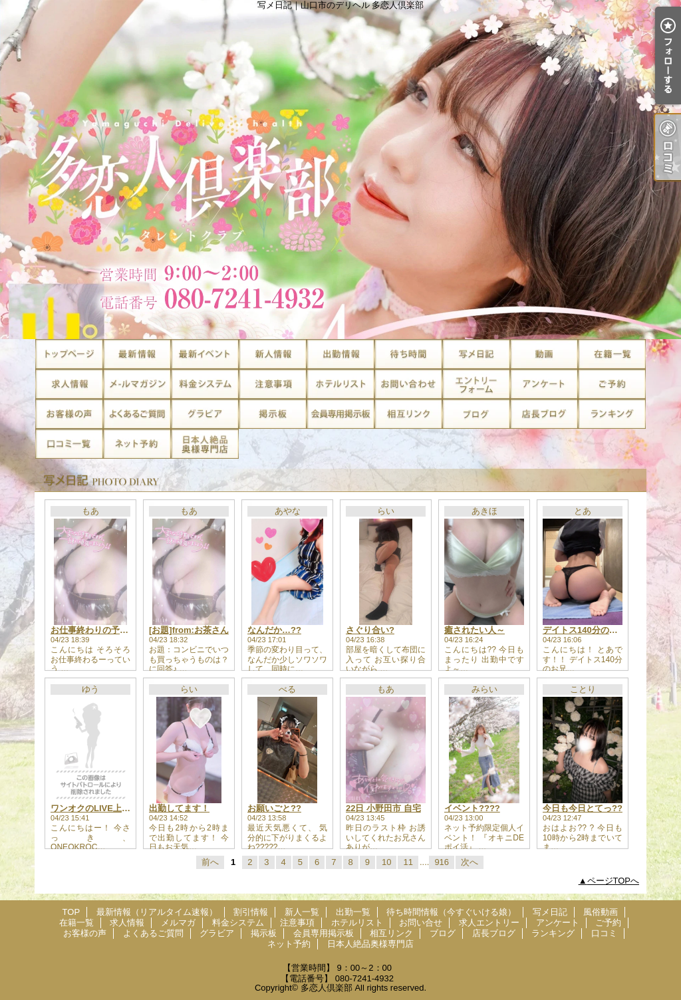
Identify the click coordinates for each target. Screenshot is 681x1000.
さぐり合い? (370, 630)
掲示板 (273, 414)
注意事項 (273, 384)
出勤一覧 (340, 354)
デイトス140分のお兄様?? (594, 630)
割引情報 (205, 354)
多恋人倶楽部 (326, 988)
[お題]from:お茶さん (189, 630)
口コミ (69, 444)
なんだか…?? (274, 630)
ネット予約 (137, 444)
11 (407, 862)
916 (441, 862)
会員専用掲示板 (340, 414)
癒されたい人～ (474, 630)
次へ (469, 862)
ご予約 (612, 384)
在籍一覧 (612, 354)
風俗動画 (544, 354)
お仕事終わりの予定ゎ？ (98, 630)
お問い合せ (408, 384)
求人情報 (69, 384)
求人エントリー (476, 384)
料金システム (205, 384)
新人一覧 (273, 354)
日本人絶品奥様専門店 (205, 444)
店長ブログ (544, 414)
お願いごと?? (274, 808)
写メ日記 (476, 354)
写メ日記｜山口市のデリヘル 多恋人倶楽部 (340, 169)
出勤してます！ (179, 808)
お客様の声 (69, 414)
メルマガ (137, 384)
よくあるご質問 (137, 414)
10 (386, 862)
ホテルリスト (340, 384)
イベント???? (472, 808)
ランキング (612, 414)
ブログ (476, 414)
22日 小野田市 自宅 (383, 808)
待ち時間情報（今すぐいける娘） (408, 354)
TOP (69, 354)
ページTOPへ (613, 881)
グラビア (205, 414)
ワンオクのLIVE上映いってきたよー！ (125, 808)
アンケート (544, 384)
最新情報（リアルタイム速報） (137, 354)
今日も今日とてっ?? (582, 808)
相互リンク (408, 414)
